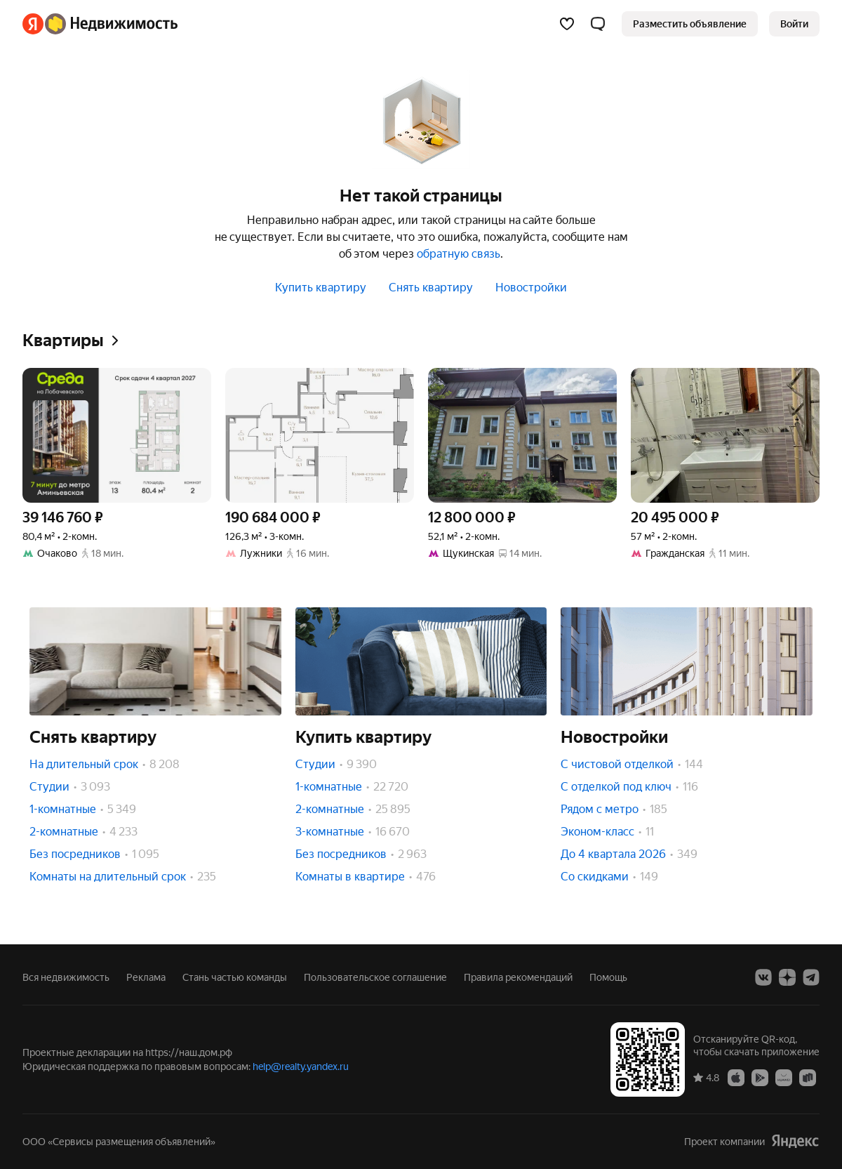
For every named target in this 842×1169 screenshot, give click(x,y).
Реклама (146, 977)
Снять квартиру (431, 287)
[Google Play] (759, 1077)
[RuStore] (807, 1077)
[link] (794, 24)
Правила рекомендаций (518, 977)
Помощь (608, 977)
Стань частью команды (234, 977)
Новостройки (531, 287)
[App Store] (736, 1077)
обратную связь (458, 253)
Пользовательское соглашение (375, 977)
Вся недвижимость (65, 977)
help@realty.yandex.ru (301, 1066)
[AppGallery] (783, 1077)
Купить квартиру (320, 287)
